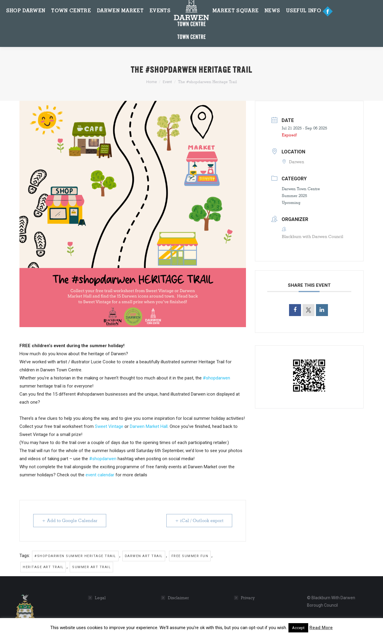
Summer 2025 (294, 195)
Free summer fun (190, 556)
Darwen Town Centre (301, 188)
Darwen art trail (144, 556)
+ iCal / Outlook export (199, 520)
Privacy (248, 597)
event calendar (100, 475)
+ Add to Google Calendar (70, 520)
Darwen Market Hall (149, 426)
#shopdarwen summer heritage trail (75, 556)
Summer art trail (91, 567)
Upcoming (291, 202)
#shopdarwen (216, 378)
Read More (321, 627)
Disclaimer (178, 597)
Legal (100, 597)
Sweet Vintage (109, 426)
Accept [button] (298, 628)
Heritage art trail (43, 567)
